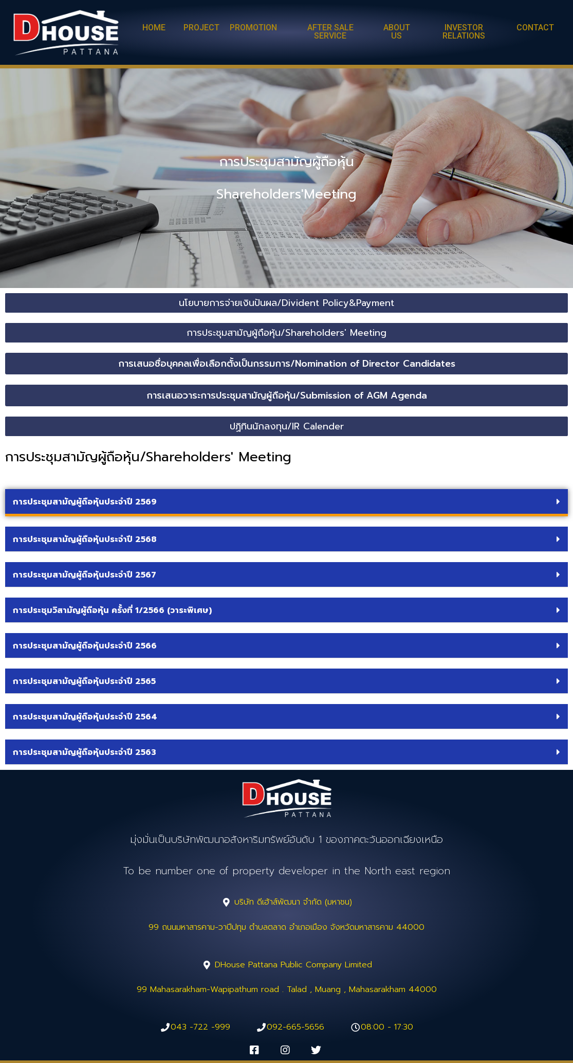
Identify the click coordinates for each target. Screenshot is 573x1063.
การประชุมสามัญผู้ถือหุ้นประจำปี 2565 (84, 681)
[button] (154, 28)
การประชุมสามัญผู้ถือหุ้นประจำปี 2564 (85, 717)
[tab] (286, 502)
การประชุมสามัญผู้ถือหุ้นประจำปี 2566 (85, 646)
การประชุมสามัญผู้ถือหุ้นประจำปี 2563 (84, 752)
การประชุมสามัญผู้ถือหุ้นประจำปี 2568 (84, 539)
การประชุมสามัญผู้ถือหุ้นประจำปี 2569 (85, 502)
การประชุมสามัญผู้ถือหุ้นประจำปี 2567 (84, 575)
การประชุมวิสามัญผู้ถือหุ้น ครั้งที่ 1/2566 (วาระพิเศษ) (112, 610)
